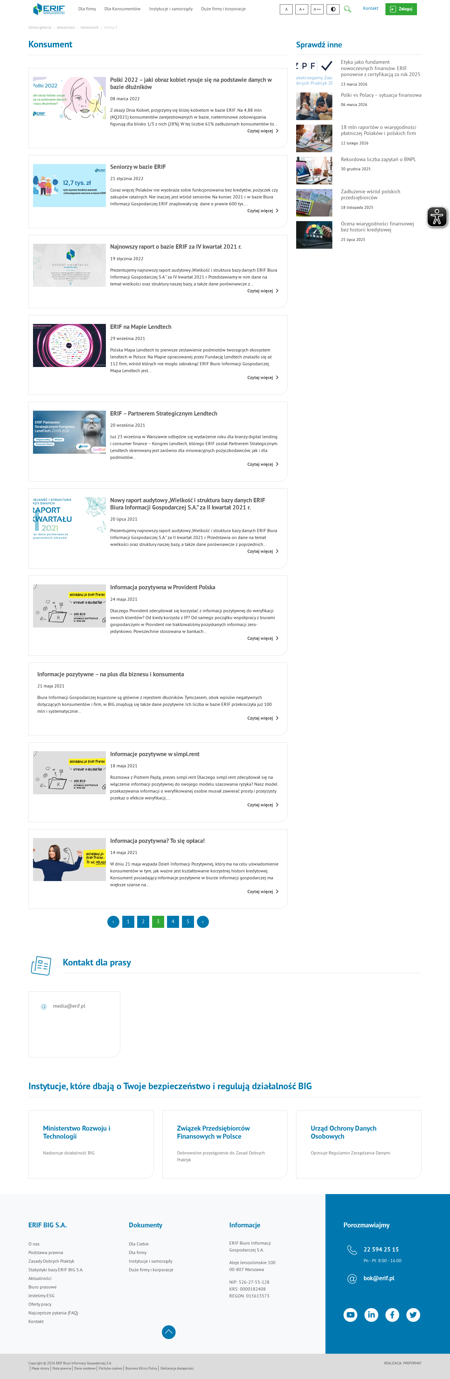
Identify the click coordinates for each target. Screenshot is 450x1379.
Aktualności (66, 28)
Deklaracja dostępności (177, 1369)
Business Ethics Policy (141, 1369)
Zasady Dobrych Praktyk (51, 1261)
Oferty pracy (39, 1304)
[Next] (203, 922)
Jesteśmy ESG (41, 1296)
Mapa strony (40, 1369)
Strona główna (39, 28)
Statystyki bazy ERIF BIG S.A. (55, 1270)
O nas (34, 1244)
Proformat (412, 1363)
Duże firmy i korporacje (223, 9)
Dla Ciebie (139, 1244)
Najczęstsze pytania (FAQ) (53, 1313)
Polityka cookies (110, 1369)
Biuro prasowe (42, 1287)
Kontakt (370, 8)
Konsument (89, 28)
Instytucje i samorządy (171, 9)
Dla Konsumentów (122, 9)
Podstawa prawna (45, 1253)
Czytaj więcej (263, 131)
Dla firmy (87, 9)
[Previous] (113, 922)
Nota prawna (62, 1369)
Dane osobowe (85, 1369)
